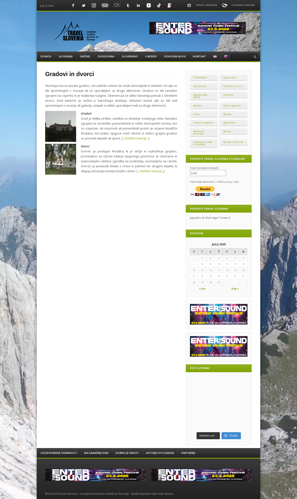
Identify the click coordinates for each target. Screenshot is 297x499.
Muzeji (227, 131)
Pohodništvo (200, 77)
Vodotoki (228, 94)
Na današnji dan (96, 453)
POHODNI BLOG (175, 56)
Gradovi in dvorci (233, 86)
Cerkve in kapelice (203, 122)
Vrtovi (196, 114)
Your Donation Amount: (204, 168)
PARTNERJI (188, 453)
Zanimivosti (199, 86)
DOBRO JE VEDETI (127, 453)
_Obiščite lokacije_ (135, 138)
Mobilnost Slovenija (198, 132)
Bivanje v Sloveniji (233, 142)
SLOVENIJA (66, 56)
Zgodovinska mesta (200, 96)
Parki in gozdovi (232, 105)
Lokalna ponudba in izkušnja (202, 143)
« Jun (202, 288)
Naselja (227, 114)
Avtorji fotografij (160, 453)
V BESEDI (151, 56)
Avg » (235, 288)
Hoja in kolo (229, 77)
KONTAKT (199, 56)
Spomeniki (229, 122)
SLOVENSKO (130, 56)
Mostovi (197, 105)
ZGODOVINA (105, 56)
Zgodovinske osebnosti (58, 453)
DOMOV (45, 56)
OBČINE (85, 56)
